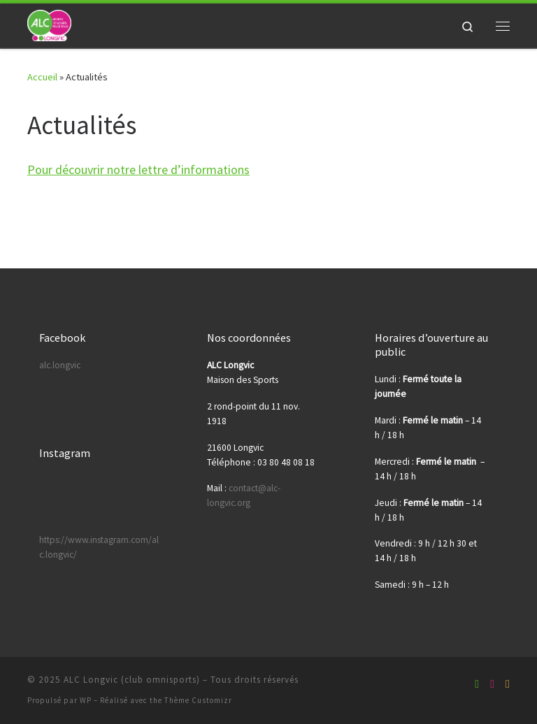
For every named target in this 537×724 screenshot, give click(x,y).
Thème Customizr (198, 700)
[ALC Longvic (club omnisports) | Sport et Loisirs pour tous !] (49, 24)
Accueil (42, 77)
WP (86, 700)
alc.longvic (59, 365)
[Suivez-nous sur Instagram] (508, 684)
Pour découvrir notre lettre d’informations (138, 169)
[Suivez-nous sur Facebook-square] (477, 684)
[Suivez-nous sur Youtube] (492, 684)
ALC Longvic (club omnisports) (132, 680)
